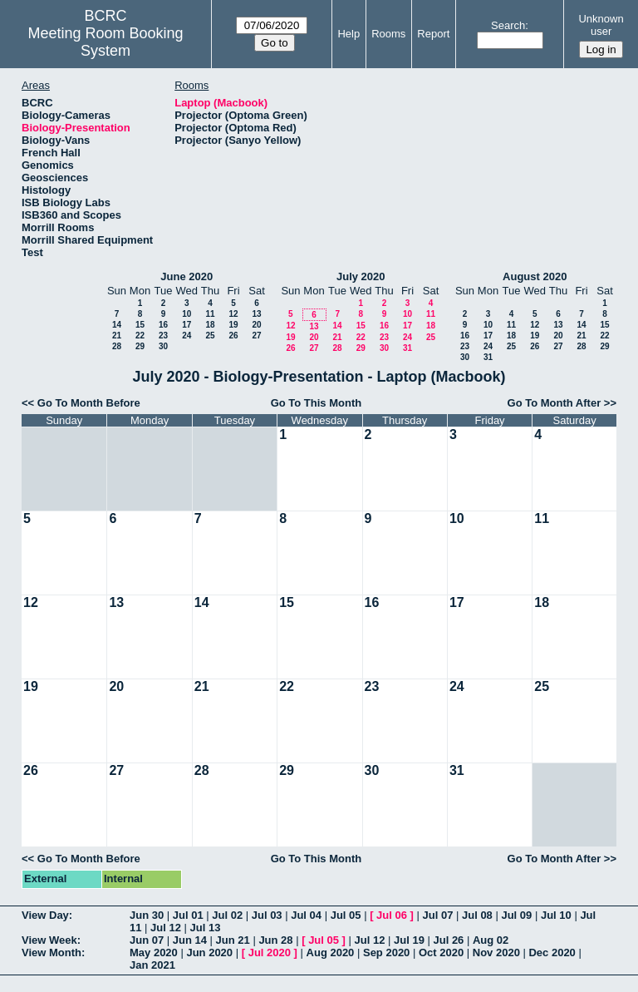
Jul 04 (306, 915)
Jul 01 (188, 915)
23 (163, 335)
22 (140, 335)
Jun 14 (190, 940)
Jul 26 (449, 940)
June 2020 (186, 276)
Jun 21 (233, 940)
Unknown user (600, 24)
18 (209, 324)
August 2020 (535, 276)
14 (116, 324)
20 (256, 324)
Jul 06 (391, 915)
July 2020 (360, 276)
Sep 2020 (386, 952)
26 (233, 335)
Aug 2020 (331, 952)
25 (209, 335)
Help (348, 33)
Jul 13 (205, 927)
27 (256, 335)
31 (407, 348)
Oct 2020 (441, 952)
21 (116, 335)
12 (233, 313)
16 (163, 324)
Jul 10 (556, 915)
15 (140, 324)
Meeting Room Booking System (106, 42)
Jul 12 (165, 927)
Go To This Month (316, 403)
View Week (49, 940)
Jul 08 (477, 915)
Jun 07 (147, 940)
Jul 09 (516, 915)
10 (186, 313)
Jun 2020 (209, 952)
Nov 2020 (496, 952)
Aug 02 (490, 940)
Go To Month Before (88, 403)
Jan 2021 (152, 965)
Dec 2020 (551, 952)
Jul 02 (227, 915)
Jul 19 (409, 940)
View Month (51, 952)
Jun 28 (275, 940)
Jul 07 (438, 915)
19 (233, 324)
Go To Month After (554, 403)
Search (508, 25)
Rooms (388, 33)
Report (433, 33)
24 (186, 335)
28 (116, 346)
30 (163, 346)
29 (140, 346)
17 (186, 324)
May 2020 (154, 952)
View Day (45, 915)
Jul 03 (267, 915)
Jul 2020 (269, 952)
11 (209, 313)
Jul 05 (346, 915)
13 (256, 313)
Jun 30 (147, 915)
